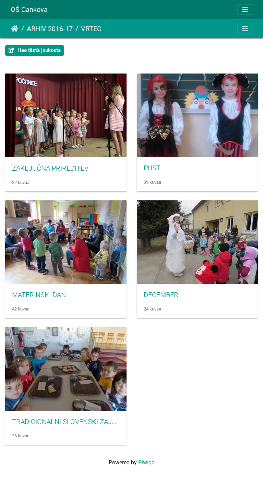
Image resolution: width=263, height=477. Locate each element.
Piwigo (146, 462)
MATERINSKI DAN (39, 295)
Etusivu (15, 29)
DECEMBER (161, 295)
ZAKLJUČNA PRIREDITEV (50, 168)
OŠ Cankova (29, 9)
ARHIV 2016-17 (50, 29)
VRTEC (91, 29)
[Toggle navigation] (244, 9)
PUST (152, 168)
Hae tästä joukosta (35, 50)
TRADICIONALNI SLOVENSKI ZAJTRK (68, 422)
